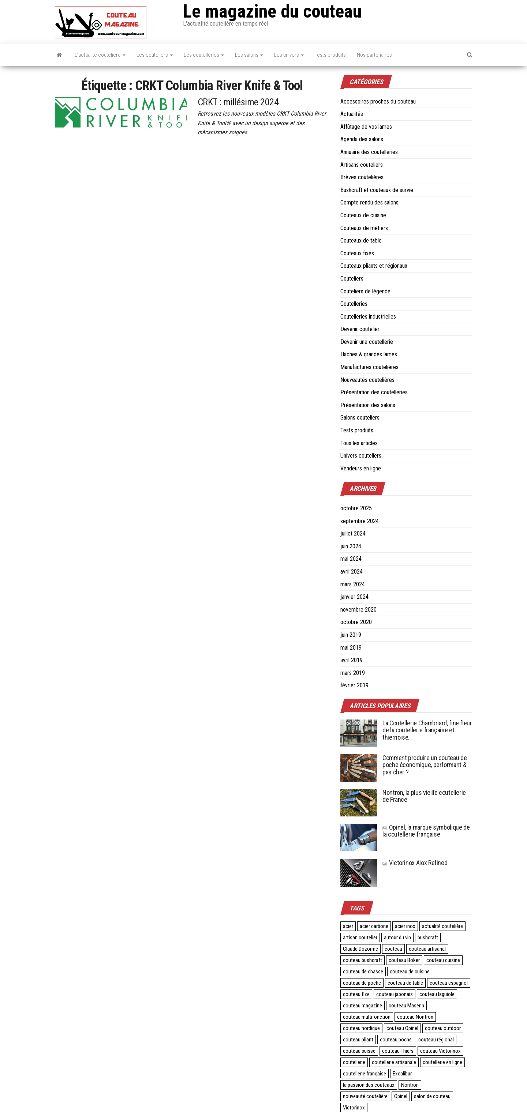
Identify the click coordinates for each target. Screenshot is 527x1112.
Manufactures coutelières (369, 367)
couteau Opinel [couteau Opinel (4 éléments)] (402, 1028)
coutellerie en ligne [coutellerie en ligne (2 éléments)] (442, 1062)
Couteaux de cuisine (363, 215)
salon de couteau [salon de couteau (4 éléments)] (432, 1096)
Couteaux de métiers (364, 228)
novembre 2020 (358, 609)
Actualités (351, 113)
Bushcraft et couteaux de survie (376, 190)
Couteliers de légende (365, 291)
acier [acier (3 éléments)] (348, 926)
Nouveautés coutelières (367, 379)
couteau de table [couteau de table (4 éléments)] (405, 983)
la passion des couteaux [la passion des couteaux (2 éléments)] (369, 1085)
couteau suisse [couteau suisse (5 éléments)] (359, 1051)
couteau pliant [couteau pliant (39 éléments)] (358, 1039)
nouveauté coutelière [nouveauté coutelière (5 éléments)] (365, 1096)
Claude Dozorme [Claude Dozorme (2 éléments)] (360, 949)
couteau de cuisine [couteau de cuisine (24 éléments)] (410, 971)
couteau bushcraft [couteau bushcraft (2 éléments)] (362, 960)
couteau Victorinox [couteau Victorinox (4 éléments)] (440, 1051)
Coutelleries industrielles (368, 316)
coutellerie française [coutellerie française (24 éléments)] (364, 1073)
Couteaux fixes (357, 253)
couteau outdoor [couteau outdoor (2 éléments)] (443, 1028)
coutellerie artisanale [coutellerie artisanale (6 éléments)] (394, 1062)
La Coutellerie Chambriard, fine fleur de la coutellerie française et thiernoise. (427, 730)
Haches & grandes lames (368, 354)
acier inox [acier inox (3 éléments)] (405, 926)
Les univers (289, 55)
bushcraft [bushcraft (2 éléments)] (428, 937)
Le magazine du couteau (272, 11)
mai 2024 (351, 558)
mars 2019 (352, 672)
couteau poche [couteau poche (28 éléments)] (396, 1039)
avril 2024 (351, 571)
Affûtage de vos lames (366, 126)
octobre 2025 (356, 508)
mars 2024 (352, 584)
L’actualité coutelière (100, 55)
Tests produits (330, 55)
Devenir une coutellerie (366, 341)
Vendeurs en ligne (360, 468)
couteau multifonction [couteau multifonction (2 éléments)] (366, 1017)
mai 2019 (351, 647)
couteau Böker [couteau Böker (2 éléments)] (404, 960)
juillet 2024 (353, 533)
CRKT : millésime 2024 (238, 102)
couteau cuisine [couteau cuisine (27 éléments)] (443, 960)
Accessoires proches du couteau (378, 101)
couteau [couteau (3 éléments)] (393, 949)
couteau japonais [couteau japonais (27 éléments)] (394, 994)
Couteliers (351, 278)
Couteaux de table (361, 240)
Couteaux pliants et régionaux (373, 265)
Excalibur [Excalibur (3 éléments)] (402, 1073)
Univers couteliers (360, 455)
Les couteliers (155, 55)
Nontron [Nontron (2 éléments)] (410, 1085)
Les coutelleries (204, 55)
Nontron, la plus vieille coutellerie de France (424, 796)
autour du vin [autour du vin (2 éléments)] (397, 937)
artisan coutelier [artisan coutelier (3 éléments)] (360, 937)
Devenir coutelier (360, 329)
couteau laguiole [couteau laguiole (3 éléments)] (437, 994)
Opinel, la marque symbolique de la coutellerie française (426, 830)
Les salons (249, 55)
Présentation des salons (367, 405)
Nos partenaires (374, 55)
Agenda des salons (361, 139)
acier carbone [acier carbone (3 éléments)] (374, 926)
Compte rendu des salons (369, 202)
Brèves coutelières (362, 177)
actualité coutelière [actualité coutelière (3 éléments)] (442, 926)
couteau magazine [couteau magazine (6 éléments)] (362, 1005)
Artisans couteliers (361, 164)
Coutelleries (353, 303)
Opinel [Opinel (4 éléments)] (400, 1096)
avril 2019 (351, 660)
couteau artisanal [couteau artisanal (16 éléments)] (427, 949)
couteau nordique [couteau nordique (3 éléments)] (361, 1028)
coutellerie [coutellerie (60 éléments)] (354, 1062)
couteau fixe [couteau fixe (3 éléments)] (356, 994)
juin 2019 (350, 634)
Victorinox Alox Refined (414, 863)
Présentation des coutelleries (374, 392)
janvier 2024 (354, 596)
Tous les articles (359, 443)
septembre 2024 (359, 521)
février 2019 (354, 685)
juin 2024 (350, 546)
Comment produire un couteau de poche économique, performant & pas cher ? (424, 765)
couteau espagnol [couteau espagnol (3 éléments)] (449, 983)
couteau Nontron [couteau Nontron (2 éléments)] (415, 1017)
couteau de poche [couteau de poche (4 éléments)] (362, 983)
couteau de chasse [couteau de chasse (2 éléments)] (363, 971)
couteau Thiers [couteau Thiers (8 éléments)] (398, 1051)
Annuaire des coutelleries (369, 152)
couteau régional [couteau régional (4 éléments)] (436, 1039)
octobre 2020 (356, 622)
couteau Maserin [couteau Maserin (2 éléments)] (406, 1005)
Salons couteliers (360, 417)
